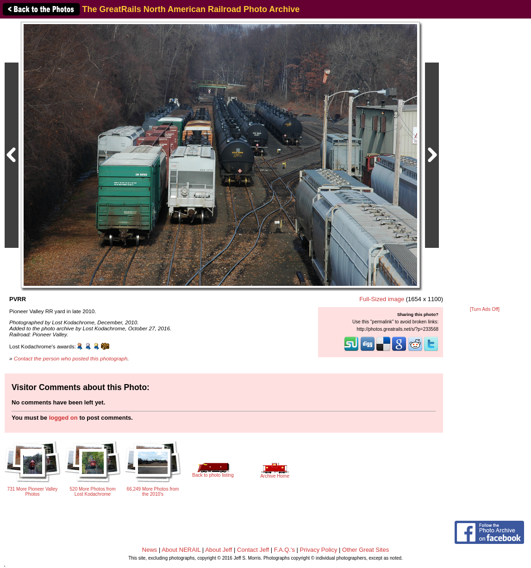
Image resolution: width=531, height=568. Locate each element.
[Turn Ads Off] (485, 309)
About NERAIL (181, 549)
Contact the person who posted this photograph (71, 358)
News (149, 549)
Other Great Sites (365, 549)
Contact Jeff (253, 549)
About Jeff (218, 549)
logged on (63, 417)
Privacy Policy (318, 549)
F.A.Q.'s (284, 549)
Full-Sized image (381, 299)
